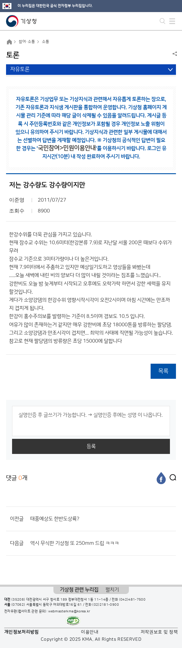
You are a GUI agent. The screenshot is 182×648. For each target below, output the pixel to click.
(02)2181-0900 (105, 605)
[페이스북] (161, 478)
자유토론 (20, 69)
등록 (91, 446)
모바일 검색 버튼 (162, 21)
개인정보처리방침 (21, 632)
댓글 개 (16, 478)
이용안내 (89, 632)
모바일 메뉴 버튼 (172, 21)
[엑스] (171, 478)
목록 (163, 371)
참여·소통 (27, 42)
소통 (45, 42)
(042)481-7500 (132, 600)
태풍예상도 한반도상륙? (54, 519)
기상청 (21, 21)
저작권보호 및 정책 (159, 632)
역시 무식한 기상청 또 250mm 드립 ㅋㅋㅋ (74, 543)
